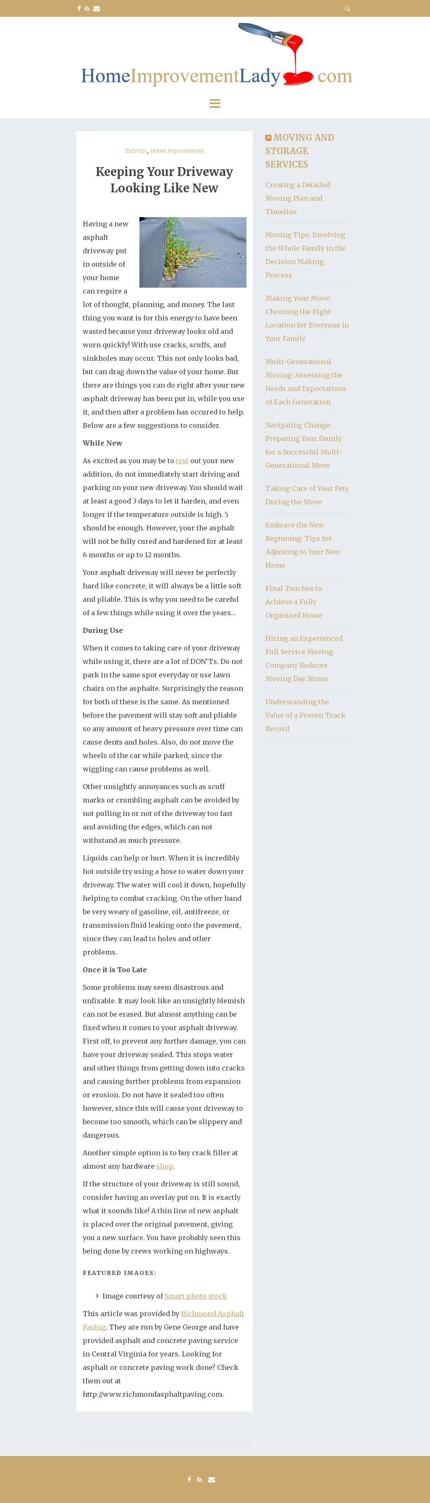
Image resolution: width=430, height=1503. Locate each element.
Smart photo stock (196, 1296)
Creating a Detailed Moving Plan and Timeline (297, 198)
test (182, 460)
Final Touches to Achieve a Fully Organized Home (293, 601)
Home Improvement (177, 151)
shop (164, 1166)
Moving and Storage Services (299, 151)
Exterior (136, 151)
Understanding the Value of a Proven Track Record (305, 715)
